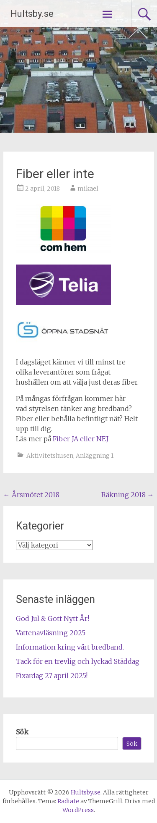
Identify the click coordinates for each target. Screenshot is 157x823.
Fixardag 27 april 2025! (52, 675)
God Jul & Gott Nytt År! (52, 618)
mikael (87, 188)
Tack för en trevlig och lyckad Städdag (77, 661)
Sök (22, 732)
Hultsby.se (32, 13)
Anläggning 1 (94, 455)
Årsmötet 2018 (31, 494)
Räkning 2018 (127, 494)
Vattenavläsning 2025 (50, 633)
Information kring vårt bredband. (70, 647)
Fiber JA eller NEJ (80, 439)
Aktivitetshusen (49, 455)
